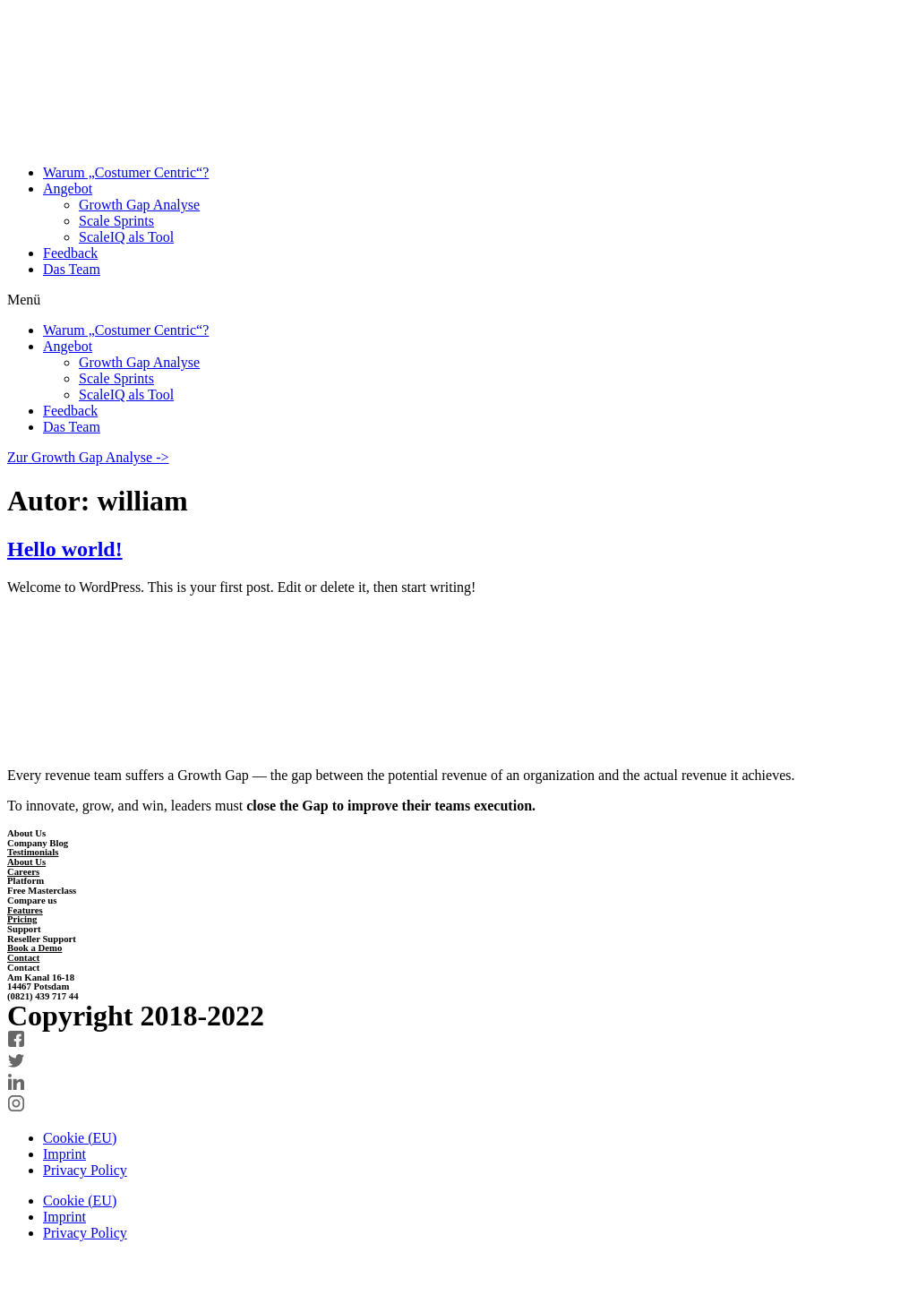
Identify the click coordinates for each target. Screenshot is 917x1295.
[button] (458, 300)
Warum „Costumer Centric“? (126, 172)
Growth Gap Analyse (139, 204)
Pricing (22, 918)
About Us (26, 861)
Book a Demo (34, 947)
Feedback (70, 253)
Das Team (71, 269)
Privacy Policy (85, 1170)
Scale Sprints (116, 220)
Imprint (64, 1154)
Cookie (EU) (79, 1137)
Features (25, 910)
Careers (23, 871)
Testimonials (32, 851)
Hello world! (65, 549)
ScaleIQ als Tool (126, 236)
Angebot (67, 188)
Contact (23, 957)
